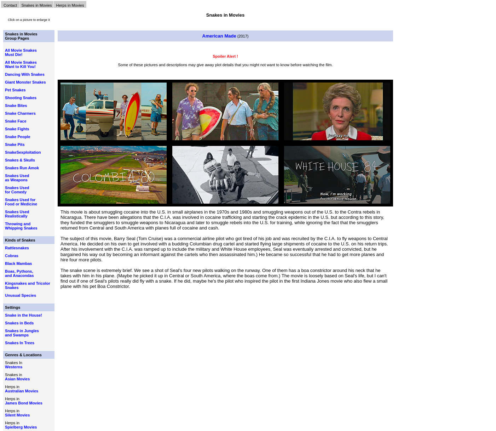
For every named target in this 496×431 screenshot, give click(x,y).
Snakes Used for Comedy (17, 190)
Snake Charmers (20, 113)
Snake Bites (16, 105)
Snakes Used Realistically (17, 214)
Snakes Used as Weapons (17, 178)
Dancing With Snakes (25, 74)
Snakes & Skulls (20, 160)
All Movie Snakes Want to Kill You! (21, 64)
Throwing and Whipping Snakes (21, 226)
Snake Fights (17, 129)
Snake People (17, 137)
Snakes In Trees (19, 343)
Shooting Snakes (20, 98)
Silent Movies (17, 415)
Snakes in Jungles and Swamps (22, 333)
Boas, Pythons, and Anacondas (19, 273)
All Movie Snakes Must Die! (21, 52)
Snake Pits (15, 144)
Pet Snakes (15, 90)
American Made (219, 36)
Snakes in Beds (19, 323)
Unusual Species (20, 295)
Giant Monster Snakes (25, 82)
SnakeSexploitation (23, 152)
